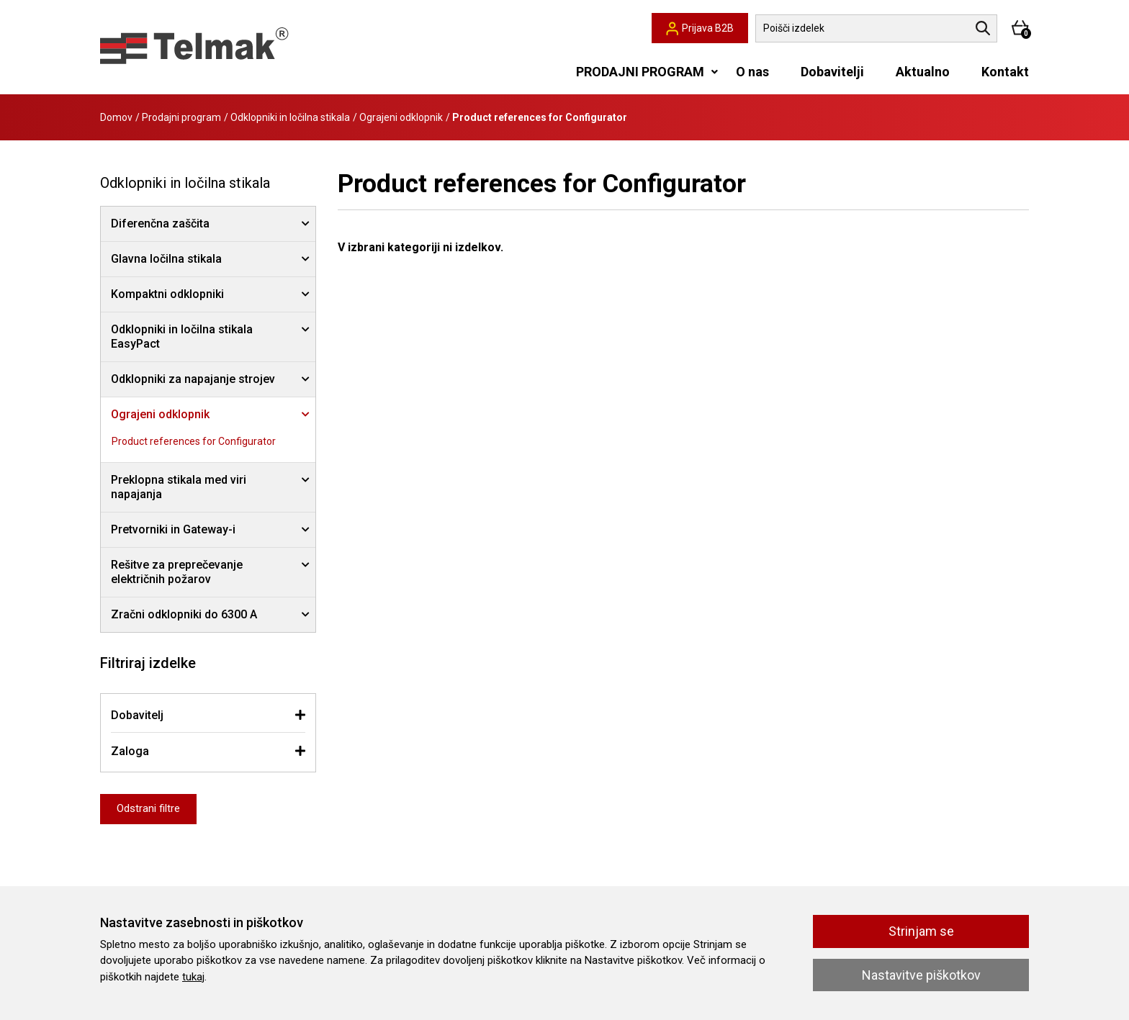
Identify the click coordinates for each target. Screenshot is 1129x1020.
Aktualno (923, 71)
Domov (116, 117)
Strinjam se (921, 931)
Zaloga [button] (130, 751)
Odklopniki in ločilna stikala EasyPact (182, 336)
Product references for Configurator (194, 441)
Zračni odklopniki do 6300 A (184, 614)
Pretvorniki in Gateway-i (173, 529)
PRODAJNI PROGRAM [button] (640, 71)
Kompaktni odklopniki (167, 294)
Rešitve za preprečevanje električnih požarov (177, 572)
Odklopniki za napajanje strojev (193, 379)
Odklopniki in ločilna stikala (290, 117)
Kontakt (1005, 71)
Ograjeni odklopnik (401, 117)
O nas (752, 71)
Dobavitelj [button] (137, 715)
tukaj (193, 976)
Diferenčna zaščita (160, 223)
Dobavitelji (832, 71)
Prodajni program (181, 117)
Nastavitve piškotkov (921, 975)
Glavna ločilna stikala (166, 259)
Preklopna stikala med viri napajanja (178, 487)
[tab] (208, 715)
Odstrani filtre (148, 808)
